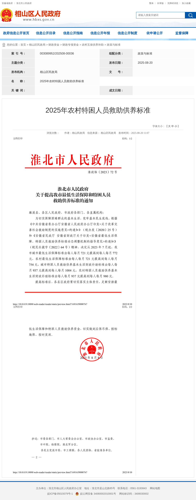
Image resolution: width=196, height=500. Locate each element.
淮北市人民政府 (24, 3)
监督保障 (181, 33)
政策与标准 (114, 44)
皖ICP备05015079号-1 (60, 493)
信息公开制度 (127, 33)
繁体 (151, 3)
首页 (23, 44)
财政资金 (53, 44)
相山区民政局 (37, 44)
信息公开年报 (100, 33)
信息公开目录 (46, 33)
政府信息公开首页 (16, 33)
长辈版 (160, 3)
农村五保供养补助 (93, 44)
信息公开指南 (73, 33)
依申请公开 (154, 33)
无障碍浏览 (172, 3)
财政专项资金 (70, 44)
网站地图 (155, 488)
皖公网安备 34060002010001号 (95, 493)
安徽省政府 (7, 3)
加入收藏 (186, 3)
